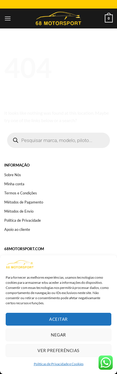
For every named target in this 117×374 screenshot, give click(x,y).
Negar (58, 334)
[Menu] (7, 18)
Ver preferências (58, 350)
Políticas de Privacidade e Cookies (58, 364)
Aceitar (58, 319)
